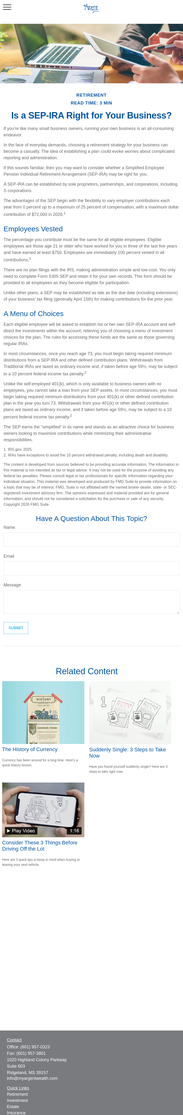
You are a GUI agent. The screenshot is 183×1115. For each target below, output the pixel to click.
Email (9, 556)
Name (9, 527)
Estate (13, 1106)
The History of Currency (29, 749)
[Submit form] (16, 628)
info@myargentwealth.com (32, 1078)
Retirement (17, 1094)
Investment (17, 1100)
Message (12, 585)
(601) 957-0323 (35, 1047)
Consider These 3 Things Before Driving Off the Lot (39, 846)
